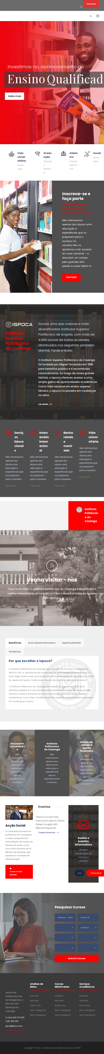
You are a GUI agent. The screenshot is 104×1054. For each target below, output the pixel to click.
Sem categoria (38, 1010)
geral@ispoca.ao (13, 1025)
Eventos (34, 995)
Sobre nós (35, 1005)
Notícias (34, 1000)
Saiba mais (10, 485)
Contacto (91, 4)
